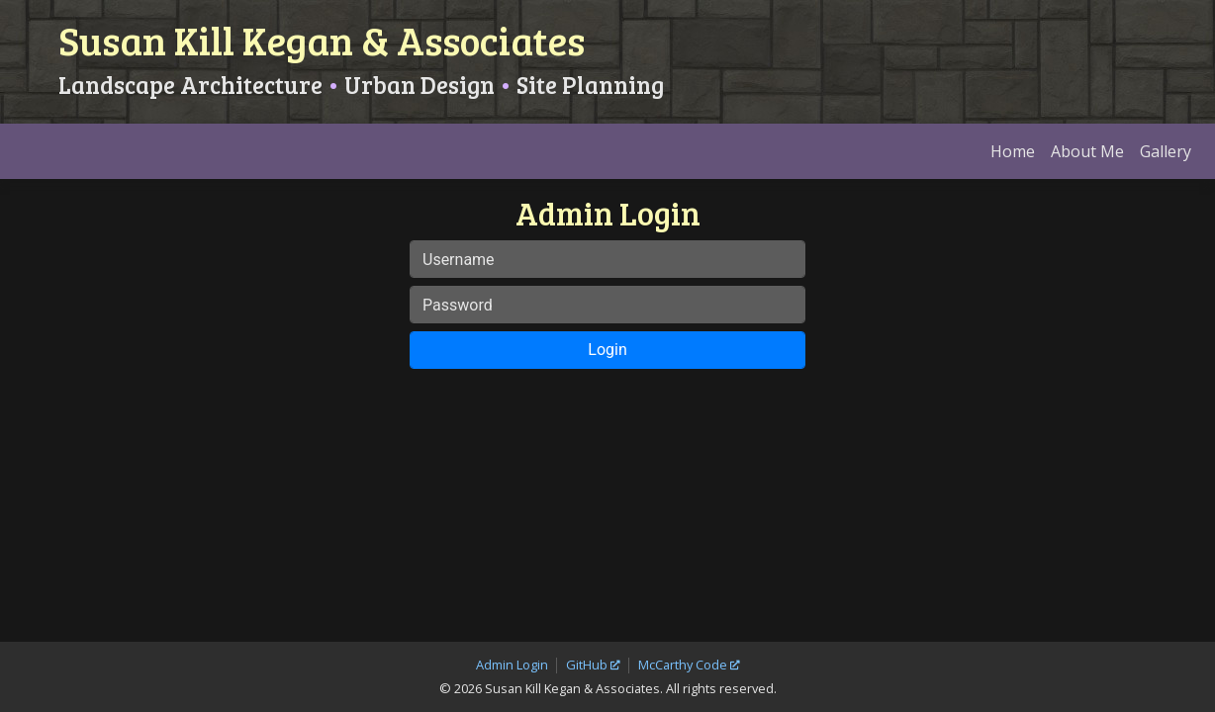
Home (1012, 182)
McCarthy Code (682, 634)
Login (607, 380)
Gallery (1165, 182)
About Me (1087, 182)
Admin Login (512, 634)
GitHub (587, 634)
